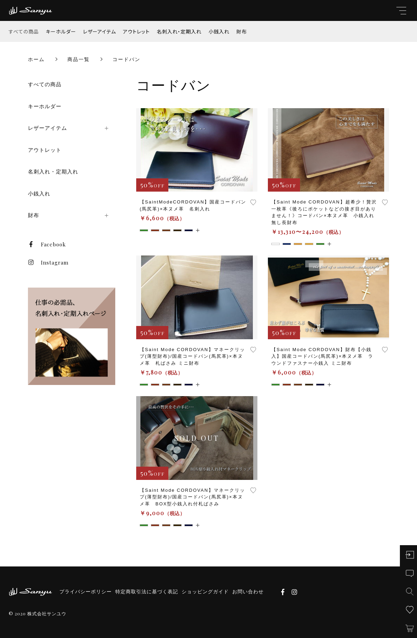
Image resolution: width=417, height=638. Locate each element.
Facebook (47, 244)
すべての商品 (24, 31)
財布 (241, 31)
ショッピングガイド (205, 591)
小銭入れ (218, 31)
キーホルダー (61, 31)
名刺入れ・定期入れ (179, 31)
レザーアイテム (99, 31)
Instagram (48, 262)
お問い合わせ (248, 591)
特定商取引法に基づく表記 (146, 591)
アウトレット (136, 31)
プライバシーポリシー (85, 591)
